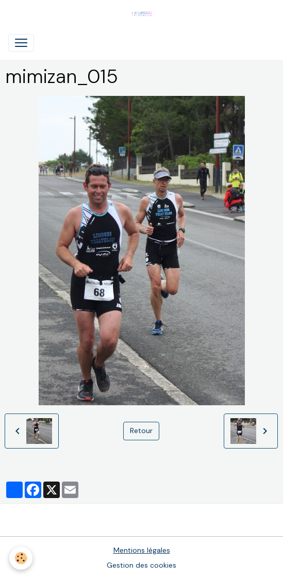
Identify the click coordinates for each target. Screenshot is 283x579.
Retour (141, 430)
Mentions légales (141, 550)
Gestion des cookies (141, 565)
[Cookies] (20, 558)
